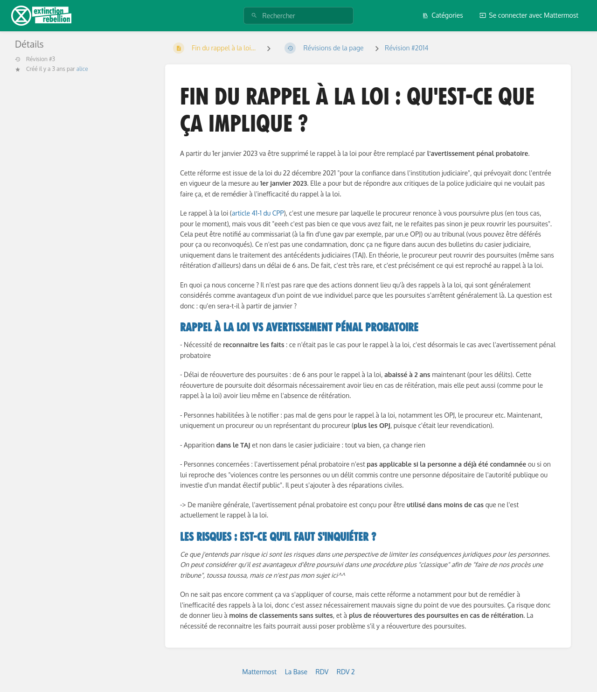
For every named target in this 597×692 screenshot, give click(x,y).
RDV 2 (346, 672)
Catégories (442, 15)
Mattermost (259, 672)
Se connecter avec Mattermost (528, 15)
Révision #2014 (407, 48)
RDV (322, 672)
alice (82, 68)
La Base (296, 672)
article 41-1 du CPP (258, 213)
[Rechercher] (254, 16)
